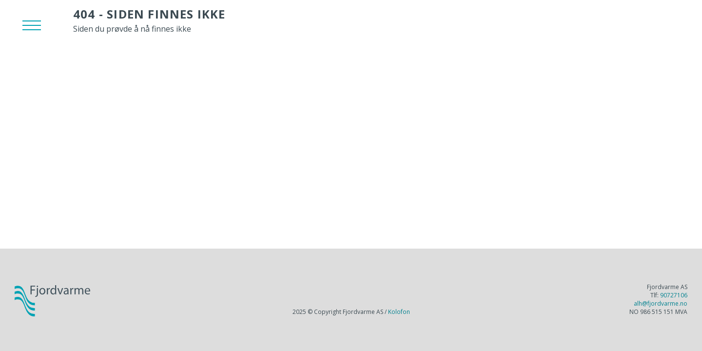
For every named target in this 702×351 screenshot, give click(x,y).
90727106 (673, 295)
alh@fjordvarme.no (660, 303)
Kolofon (399, 312)
